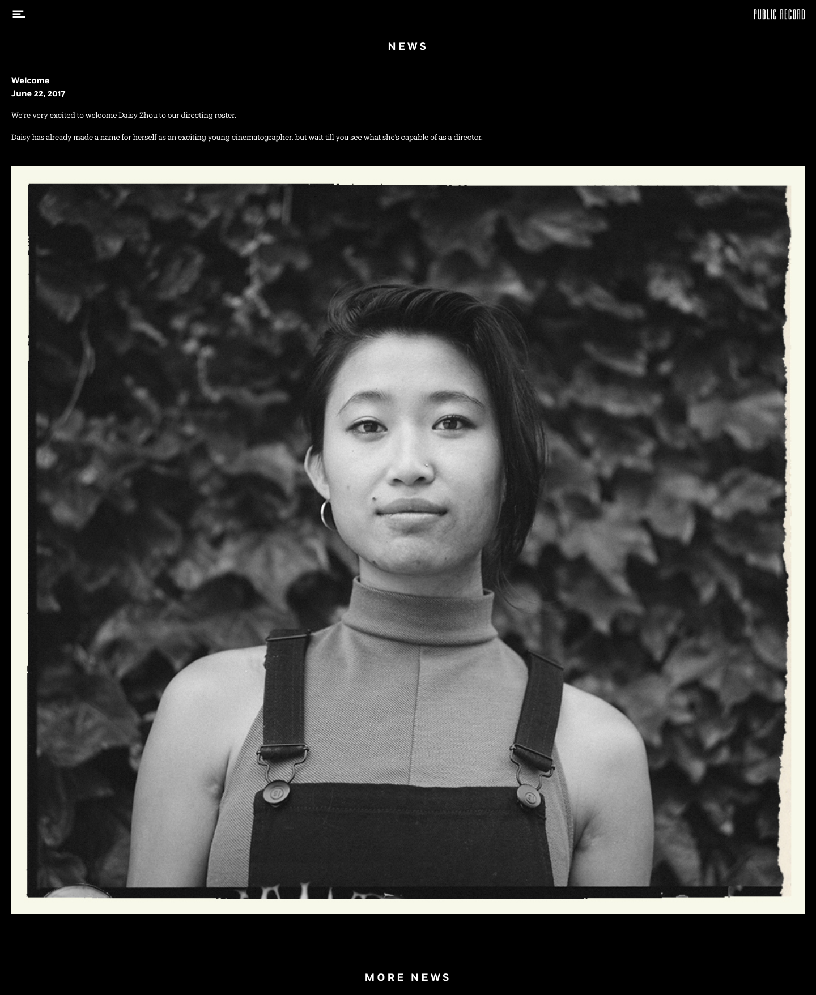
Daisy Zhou (137, 115)
